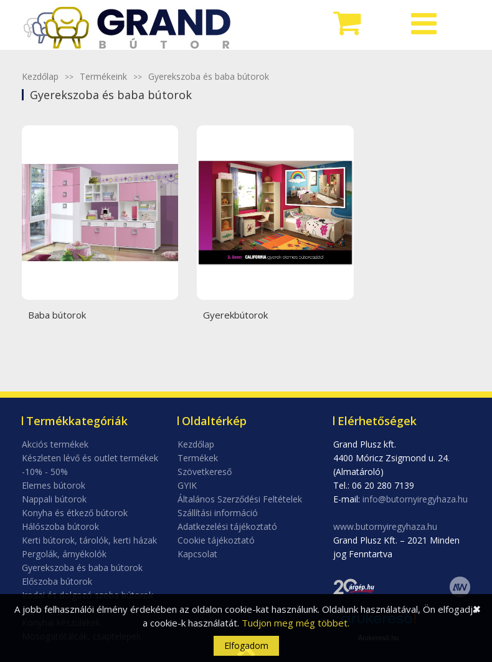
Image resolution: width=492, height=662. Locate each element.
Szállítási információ (217, 513)
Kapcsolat (197, 554)
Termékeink (103, 76)
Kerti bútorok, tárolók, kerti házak (89, 540)
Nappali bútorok (54, 499)
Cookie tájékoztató (216, 540)
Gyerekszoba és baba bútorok (208, 76)
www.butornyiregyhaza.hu (385, 526)
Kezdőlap (40, 76)
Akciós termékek (55, 444)
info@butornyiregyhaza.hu (415, 499)
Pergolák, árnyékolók (64, 554)
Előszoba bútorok (57, 581)
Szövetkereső (204, 471)
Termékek (197, 458)
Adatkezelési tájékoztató (227, 526)
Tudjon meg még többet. (295, 622)
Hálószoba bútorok (60, 526)
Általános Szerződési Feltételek (239, 499)
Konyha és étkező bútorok (75, 513)
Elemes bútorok (53, 485)
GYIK (187, 485)
